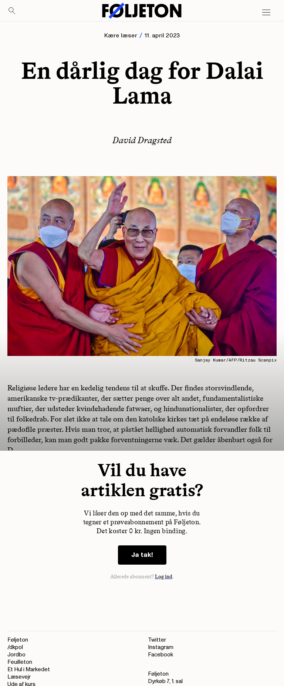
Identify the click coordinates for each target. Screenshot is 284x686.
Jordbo (16, 655)
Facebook (160, 655)
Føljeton (17, 640)
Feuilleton (19, 662)
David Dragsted (142, 140)
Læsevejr (19, 677)
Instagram (160, 647)
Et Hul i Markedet (28, 669)
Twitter (157, 640)
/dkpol (15, 647)
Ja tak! (142, 554)
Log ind (164, 577)
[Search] (12, 11)
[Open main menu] (266, 12)
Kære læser (120, 35)
